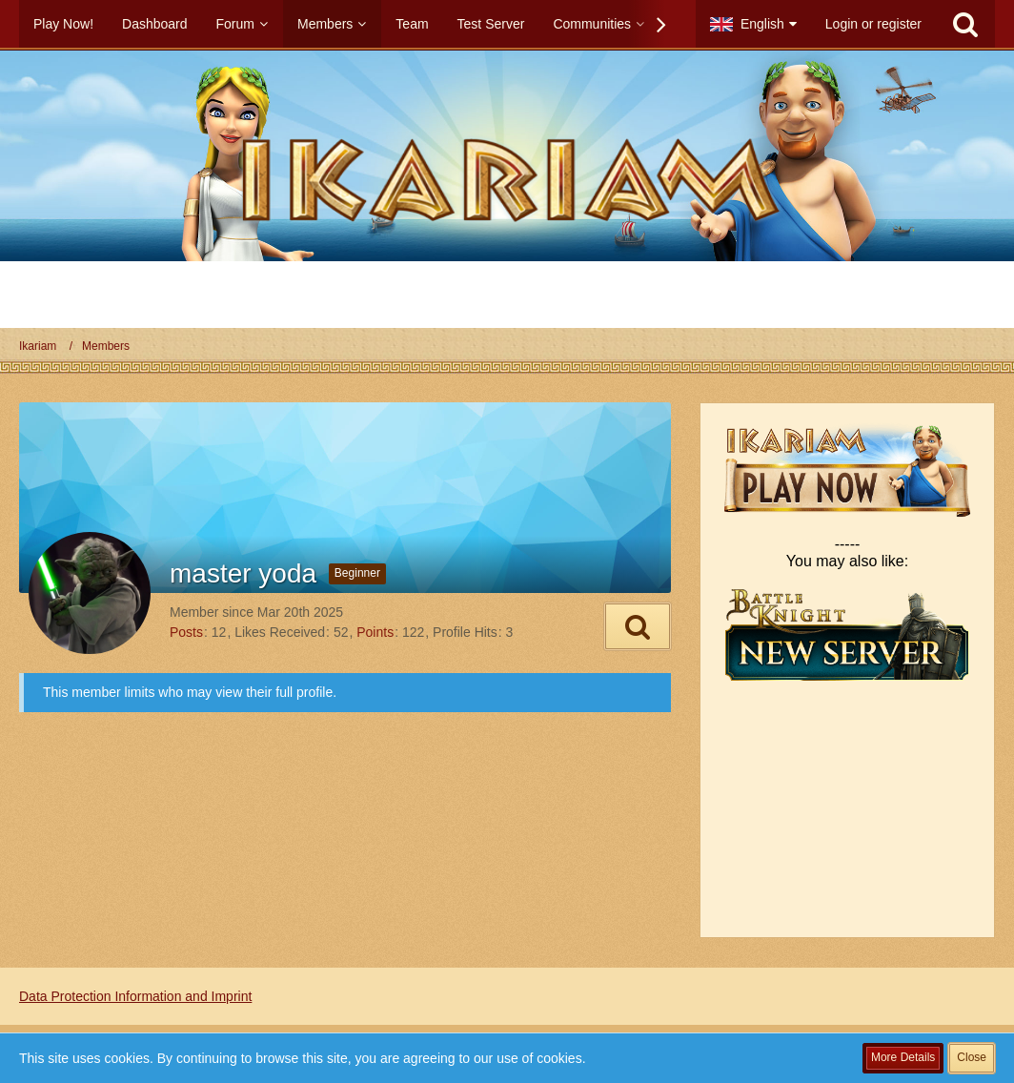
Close (971, 1057)
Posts (186, 632)
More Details (903, 1057)
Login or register (873, 23)
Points (375, 632)
